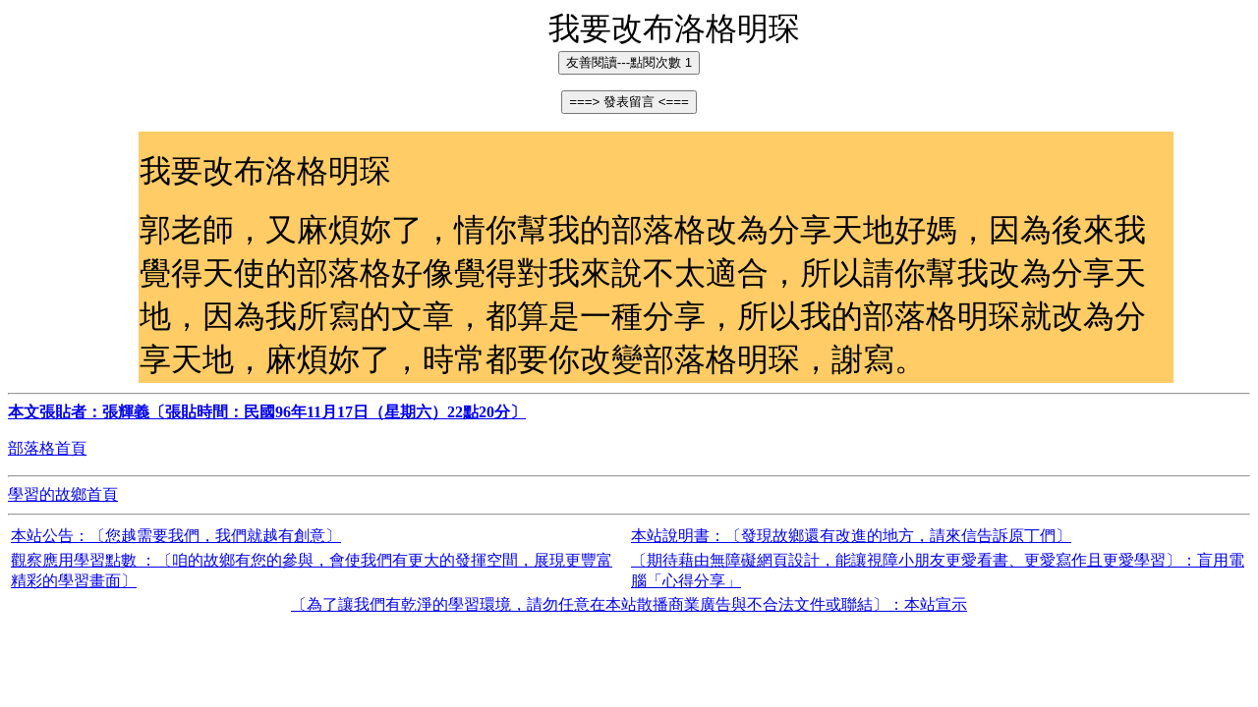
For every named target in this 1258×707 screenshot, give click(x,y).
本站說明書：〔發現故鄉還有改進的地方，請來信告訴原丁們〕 (851, 535)
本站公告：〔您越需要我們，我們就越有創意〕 (176, 535)
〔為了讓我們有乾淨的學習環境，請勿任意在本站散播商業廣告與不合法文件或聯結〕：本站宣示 (629, 604)
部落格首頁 (47, 448)
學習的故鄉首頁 (63, 494)
